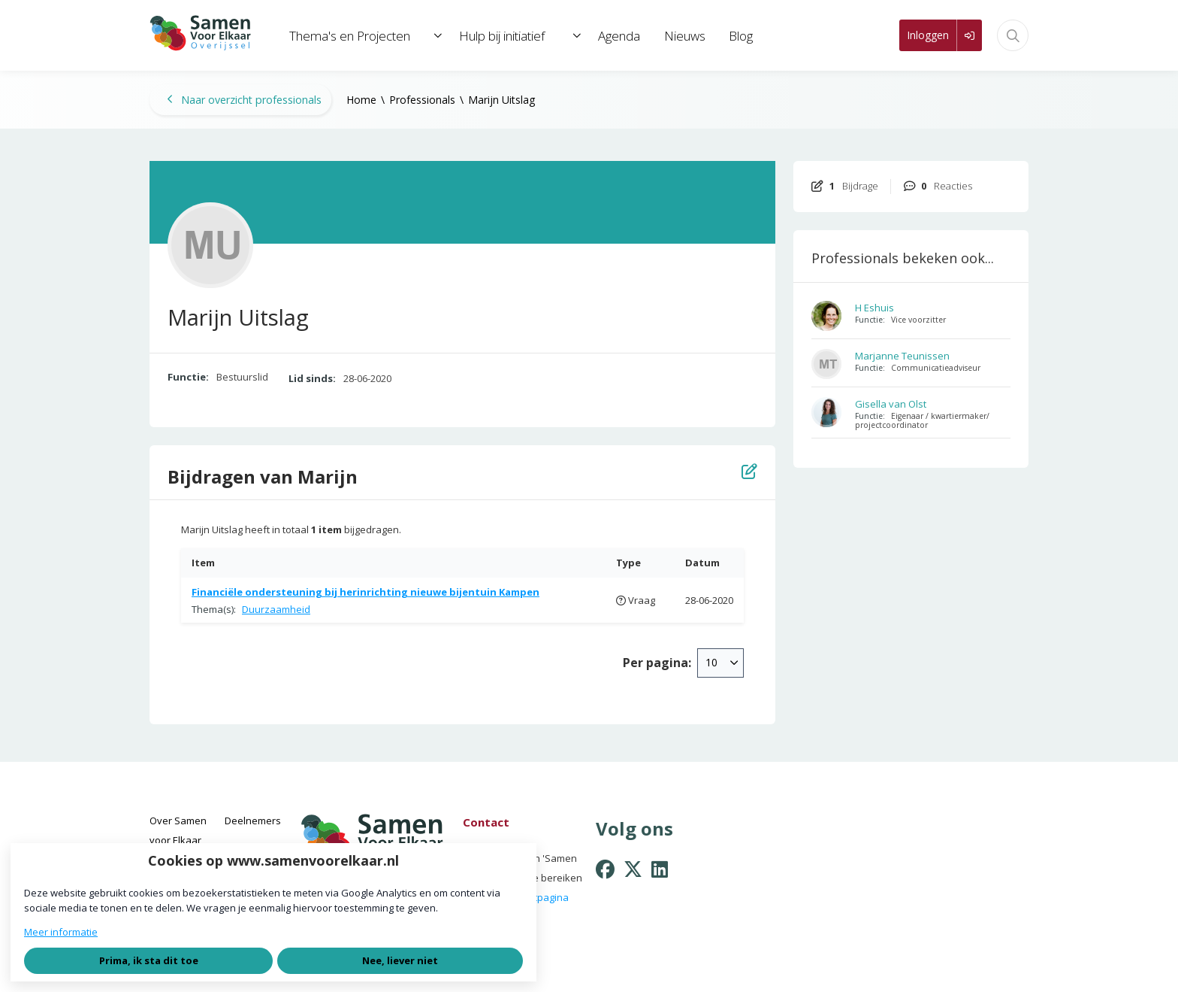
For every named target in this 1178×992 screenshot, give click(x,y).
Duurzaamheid (276, 609)
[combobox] (720, 662)
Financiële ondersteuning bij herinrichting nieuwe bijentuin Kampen (365, 592)
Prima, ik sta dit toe (148, 960)
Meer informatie (61, 932)
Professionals (422, 100)
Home (361, 100)
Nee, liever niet (400, 960)
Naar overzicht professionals (244, 100)
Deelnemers (253, 820)
